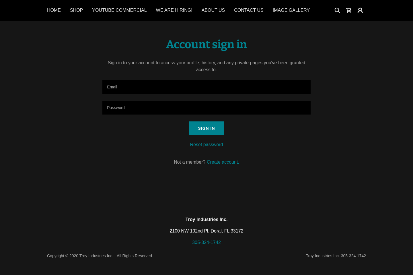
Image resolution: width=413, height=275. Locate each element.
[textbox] (206, 87)
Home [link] (54, 10)
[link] (348, 10)
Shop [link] (76, 10)
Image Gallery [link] (291, 10)
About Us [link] (213, 10)
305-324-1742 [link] (206, 242)
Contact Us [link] (249, 10)
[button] (360, 10)
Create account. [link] (223, 162)
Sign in (206, 128)
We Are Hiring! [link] (174, 10)
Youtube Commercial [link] (119, 10)
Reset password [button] (206, 144)
